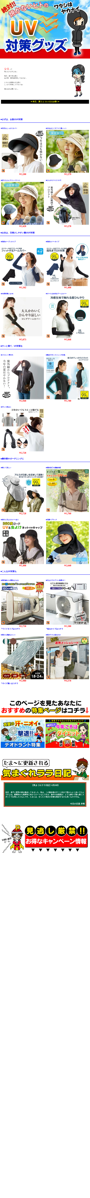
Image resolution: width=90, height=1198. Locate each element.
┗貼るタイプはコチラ (54, 629)
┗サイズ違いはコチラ (9, 683)
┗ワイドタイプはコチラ (10, 629)
